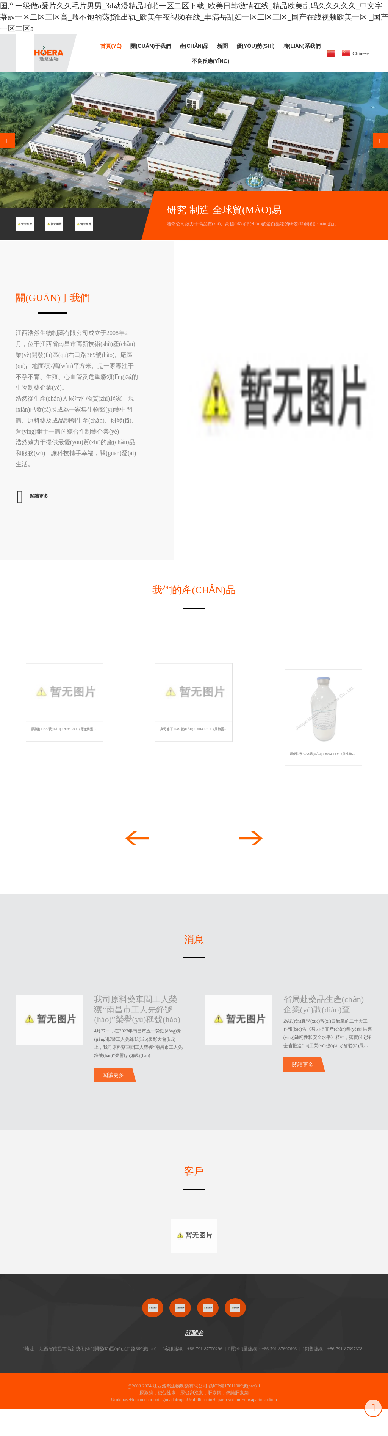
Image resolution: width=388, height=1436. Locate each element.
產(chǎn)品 (194, 46)
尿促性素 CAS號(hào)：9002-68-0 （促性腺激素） (324, 753)
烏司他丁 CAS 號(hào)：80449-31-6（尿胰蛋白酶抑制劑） (195, 729)
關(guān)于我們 (150, 46)
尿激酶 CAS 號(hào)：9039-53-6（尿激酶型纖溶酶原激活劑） (66, 729)
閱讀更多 (113, 1083)
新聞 (222, 46)
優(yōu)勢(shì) (255, 46)
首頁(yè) (111, 46)
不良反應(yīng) (211, 61)
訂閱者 (194, 1341)
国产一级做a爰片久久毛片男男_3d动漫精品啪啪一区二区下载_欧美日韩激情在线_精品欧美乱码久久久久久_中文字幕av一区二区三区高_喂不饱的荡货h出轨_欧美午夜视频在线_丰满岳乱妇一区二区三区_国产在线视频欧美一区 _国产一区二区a (194, 17)
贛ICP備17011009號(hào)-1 (234, 1394)
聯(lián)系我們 (302, 46)
